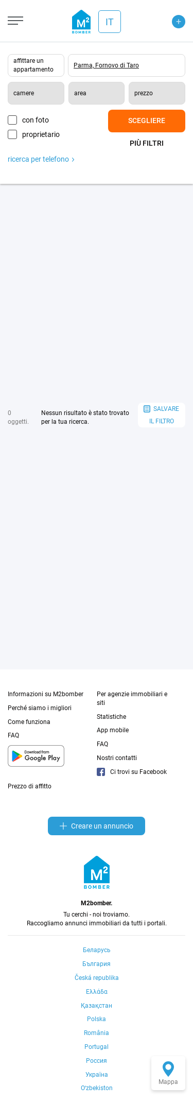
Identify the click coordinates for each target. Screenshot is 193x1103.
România (96, 1033)
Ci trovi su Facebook (132, 772)
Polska (96, 1019)
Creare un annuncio (96, 826)
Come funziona (29, 722)
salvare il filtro (161, 415)
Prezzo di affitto (29, 786)
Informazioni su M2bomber (45, 694)
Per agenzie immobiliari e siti (132, 698)
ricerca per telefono (41, 159)
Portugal (96, 1046)
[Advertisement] (96, 293)
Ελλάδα (97, 991)
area (80, 93)
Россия (96, 1060)
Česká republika (97, 977)
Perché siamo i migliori (40, 708)
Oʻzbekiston (97, 1088)
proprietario (41, 134)
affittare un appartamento (33, 65)
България (96, 964)
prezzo (143, 93)
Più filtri (147, 143)
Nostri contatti (117, 758)
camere (23, 93)
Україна (96, 1074)
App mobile (113, 730)
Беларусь (97, 950)
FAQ (13, 735)
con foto (35, 120)
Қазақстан (96, 1005)
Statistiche (111, 716)
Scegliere (146, 120)
